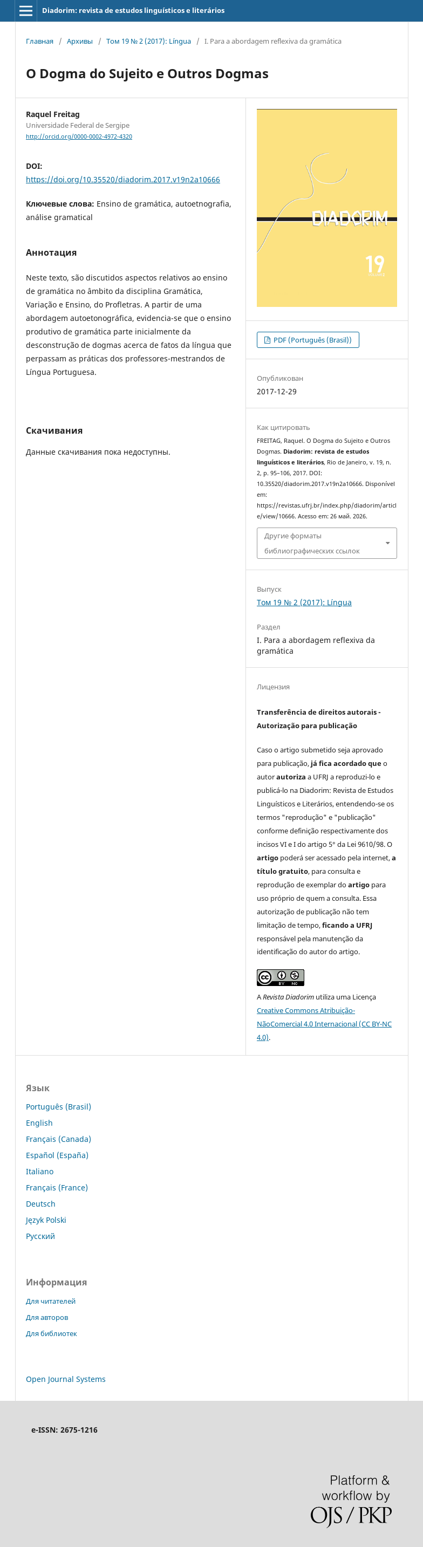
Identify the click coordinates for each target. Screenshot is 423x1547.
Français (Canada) (58, 1139)
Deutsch (41, 1204)
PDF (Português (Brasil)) (312, 340)
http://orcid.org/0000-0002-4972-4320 (79, 136)
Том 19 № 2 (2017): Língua (148, 41)
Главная (39, 41)
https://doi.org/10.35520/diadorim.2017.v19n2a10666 (123, 179)
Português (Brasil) (58, 1106)
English (39, 1123)
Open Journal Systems (66, 1379)
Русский (40, 1236)
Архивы (80, 41)
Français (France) (57, 1187)
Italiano (39, 1171)
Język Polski (46, 1220)
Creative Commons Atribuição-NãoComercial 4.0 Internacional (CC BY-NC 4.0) (324, 1023)
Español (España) (57, 1155)
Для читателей (51, 1301)
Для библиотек (51, 1333)
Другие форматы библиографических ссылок (312, 543)
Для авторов (47, 1317)
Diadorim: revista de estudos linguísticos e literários (133, 10)
